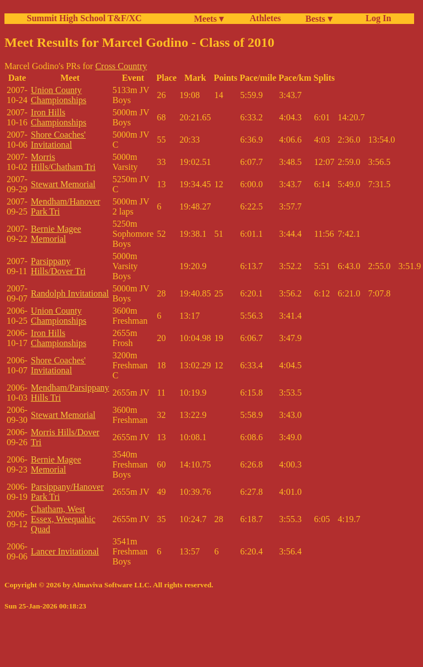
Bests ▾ (318, 18)
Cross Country (121, 66)
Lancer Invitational (65, 551)
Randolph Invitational (70, 293)
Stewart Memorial (63, 184)
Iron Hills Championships (58, 117)
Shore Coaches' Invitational (58, 139)
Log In (376, 18)
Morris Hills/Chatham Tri (63, 162)
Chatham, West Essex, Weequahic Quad (63, 519)
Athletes (265, 18)
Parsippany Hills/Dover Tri (58, 266)
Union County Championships (58, 95)
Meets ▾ (208, 18)
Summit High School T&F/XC (84, 18)
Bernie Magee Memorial (56, 234)
